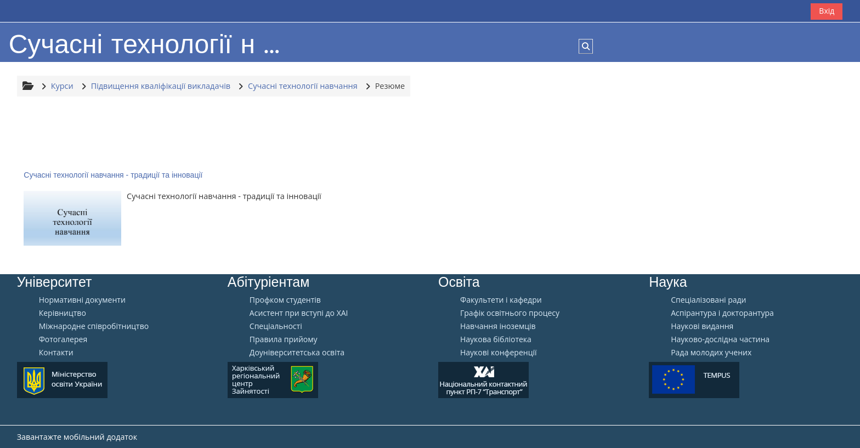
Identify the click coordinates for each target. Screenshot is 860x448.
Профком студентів (285, 300)
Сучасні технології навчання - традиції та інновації (113, 175)
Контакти (56, 352)
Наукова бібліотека (495, 339)
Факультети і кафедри (501, 300)
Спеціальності (276, 326)
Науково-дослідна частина (720, 339)
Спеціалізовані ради (708, 300)
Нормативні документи (82, 300)
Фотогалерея (63, 339)
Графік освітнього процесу (509, 313)
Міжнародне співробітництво (94, 326)
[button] (586, 46)
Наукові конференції (498, 352)
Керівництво (62, 313)
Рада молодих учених (711, 352)
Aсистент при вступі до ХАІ (299, 313)
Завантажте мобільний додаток (77, 437)
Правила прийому (284, 339)
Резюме (390, 86)
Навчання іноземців (498, 326)
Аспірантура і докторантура (722, 313)
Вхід (826, 10)
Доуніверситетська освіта (297, 352)
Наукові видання (702, 326)
